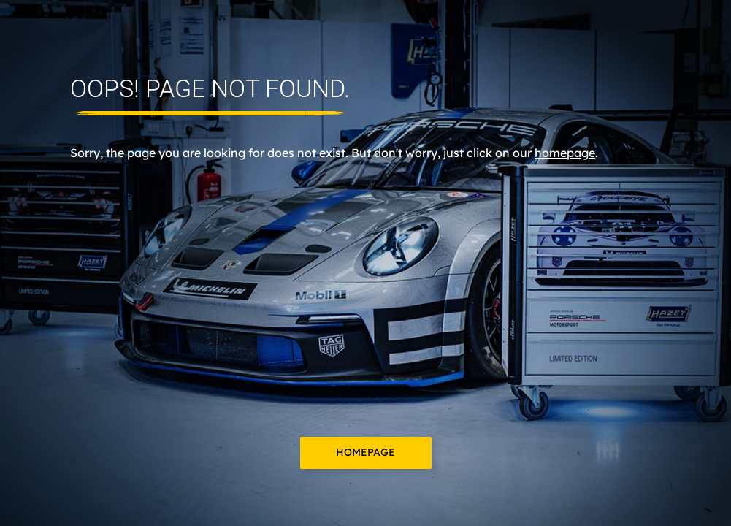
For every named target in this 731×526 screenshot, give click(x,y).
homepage (565, 152)
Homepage (365, 452)
